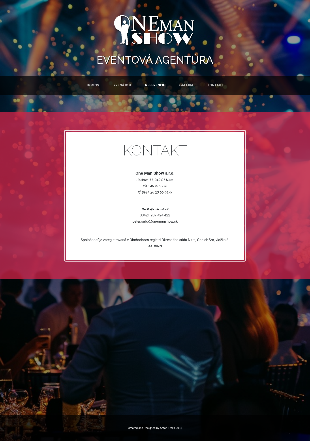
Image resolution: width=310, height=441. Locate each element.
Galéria (186, 85)
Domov (93, 85)
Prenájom (122, 85)
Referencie (155, 85)
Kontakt (215, 85)
